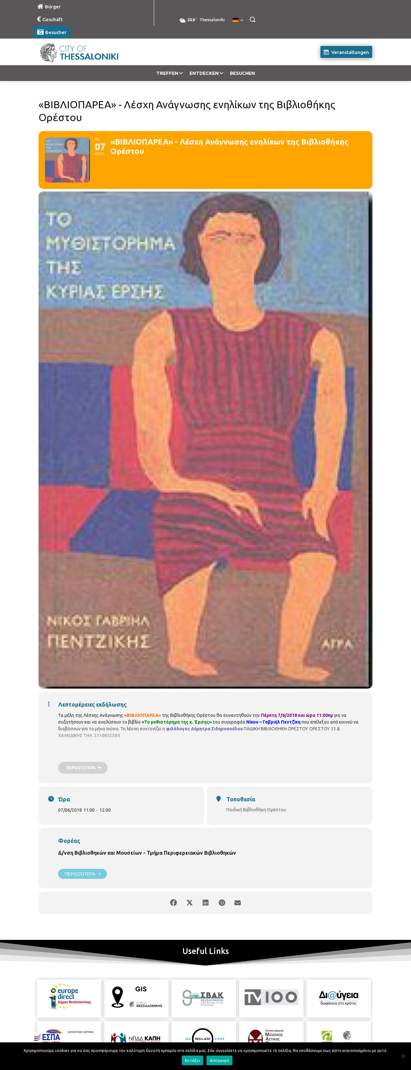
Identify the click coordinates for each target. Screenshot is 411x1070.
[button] (252, 19)
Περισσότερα (83, 874)
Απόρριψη (219, 1060)
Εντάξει (192, 1060)
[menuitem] (238, 20)
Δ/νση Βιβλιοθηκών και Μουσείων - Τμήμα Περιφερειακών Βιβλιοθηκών (147, 853)
